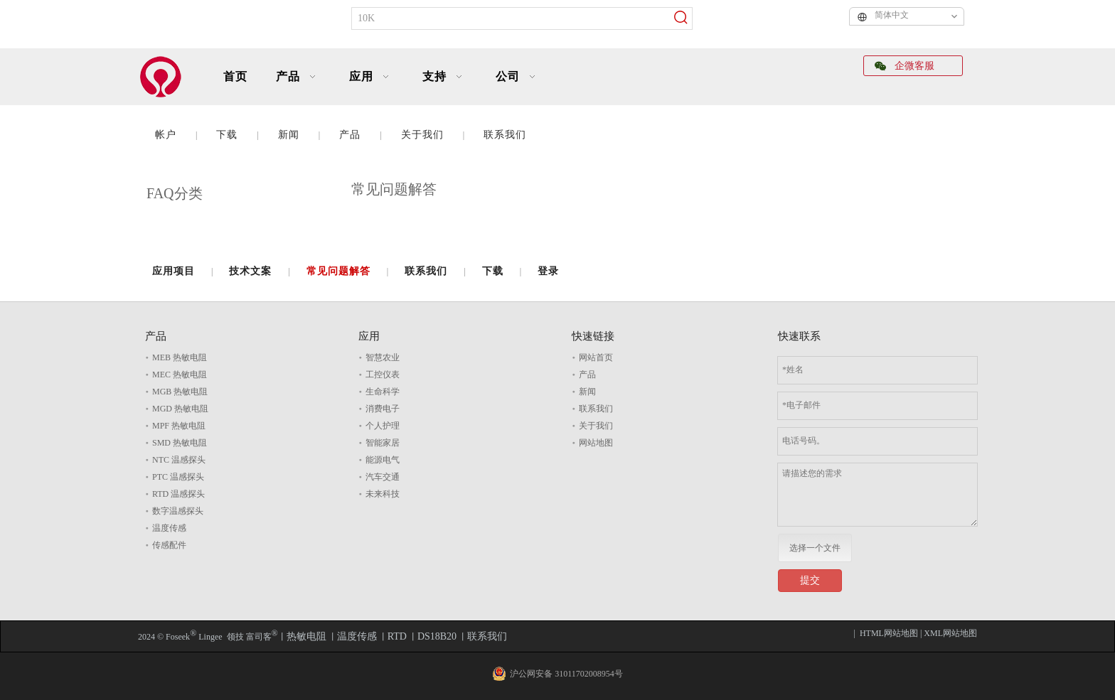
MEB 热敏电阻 (179, 357)
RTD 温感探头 (178, 494)
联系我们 (505, 134)
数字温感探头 (177, 511)
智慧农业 (383, 357)
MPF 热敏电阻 (179, 426)
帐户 (165, 134)
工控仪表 (383, 374)
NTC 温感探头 (179, 460)
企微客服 (904, 65)
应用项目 (173, 271)
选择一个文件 (815, 548)
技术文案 (250, 271)
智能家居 (383, 443)
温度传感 (169, 528)
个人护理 (383, 426)
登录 (548, 271)
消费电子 (383, 409)
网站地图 (596, 443)
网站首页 (596, 357)
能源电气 (383, 460)
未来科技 (383, 494)
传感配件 (169, 545)
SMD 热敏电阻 (179, 443)
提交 (810, 580)
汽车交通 (383, 477)
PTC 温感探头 (178, 477)
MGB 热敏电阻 (180, 392)
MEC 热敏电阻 (179, 374)
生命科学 (383, 392)
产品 (350, 134)
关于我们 (422, 134)
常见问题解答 (338, 271)
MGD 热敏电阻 (180, 409)
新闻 (288, 134)
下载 (227, 134)
